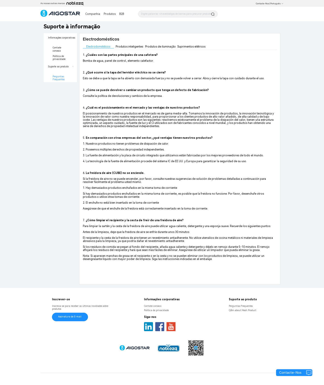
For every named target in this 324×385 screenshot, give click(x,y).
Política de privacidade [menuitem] (59, 58)
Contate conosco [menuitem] (57, 49)
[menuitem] (60, 47)
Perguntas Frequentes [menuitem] (59, 78)
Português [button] (277, 3)
